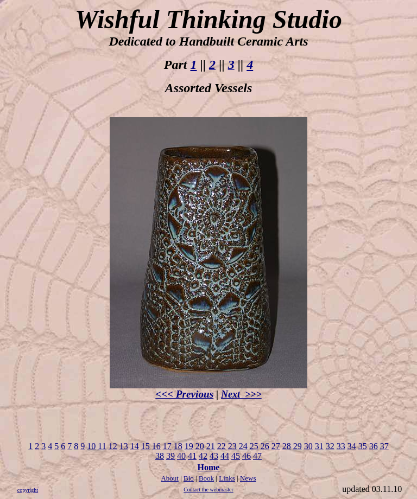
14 (134, 446)
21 (210, 446)
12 (113, 446)
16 (156, 446)
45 (235, 455)
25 (254, 446)
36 (373, 446)
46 (246, 455)
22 (221, 446)
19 (189, 446)
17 (167, 446)
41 (192, 455)
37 (384, 446)
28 (286, 446)
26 (265, 446)
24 (243, 446)
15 (145, 446)
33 (341, 446)
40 (181, 455)
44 (224, 455)
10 (91, 446)
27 (275, 446)
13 (123, 446)
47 (257, 455)
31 (319, 446)
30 (308, 446)
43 (214, 455)
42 (203, 455)
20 (199, 446)
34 (352, 446)
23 (232, 446)
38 (159, 455)
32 (330, 446)
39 (170, 455)
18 (178, 446)
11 (102, 446)
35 (362, 446)
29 (297, 446)
